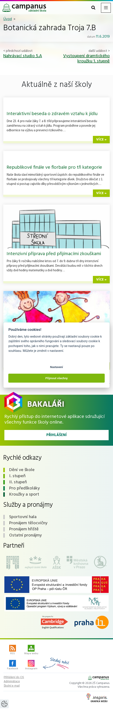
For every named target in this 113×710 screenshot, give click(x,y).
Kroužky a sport (24, 494)
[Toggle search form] (93, 7)
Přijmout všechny (56, 378)
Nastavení (56, 367)
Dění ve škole (22, 470)
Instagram (31, 665)
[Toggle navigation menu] (106, 8)
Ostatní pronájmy (25, 535)
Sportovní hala (23, 517)
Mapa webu (31, 650)
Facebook (12, 665)
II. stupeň (18, 482)
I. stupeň (17, 476)
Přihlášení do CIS (14, 677)
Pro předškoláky (24, 488)
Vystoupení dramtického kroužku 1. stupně (86, 59)
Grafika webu (97, 698)
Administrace (12, 681)
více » (101, 139)
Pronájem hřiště (24, 529)
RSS (12, 650)
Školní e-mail (12, 686)
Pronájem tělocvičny (28, 523)
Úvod (7, 19)
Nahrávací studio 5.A (22, 56)
